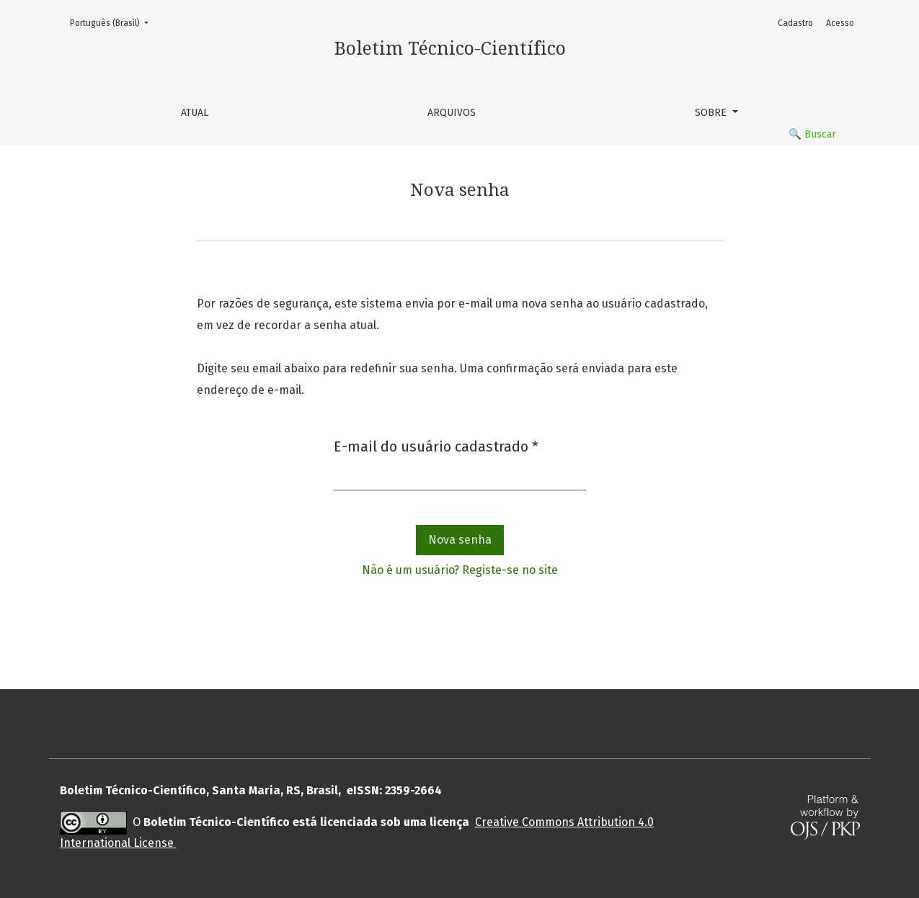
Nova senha (460, 540)
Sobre (712, 113)
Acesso (840, 23)
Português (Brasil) (113, 22)
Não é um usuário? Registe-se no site (460, 570)
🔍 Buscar (812, 134)
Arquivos (451, 113)
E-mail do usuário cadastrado (436, 445)
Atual (194, 113)
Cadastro (795, 23)
